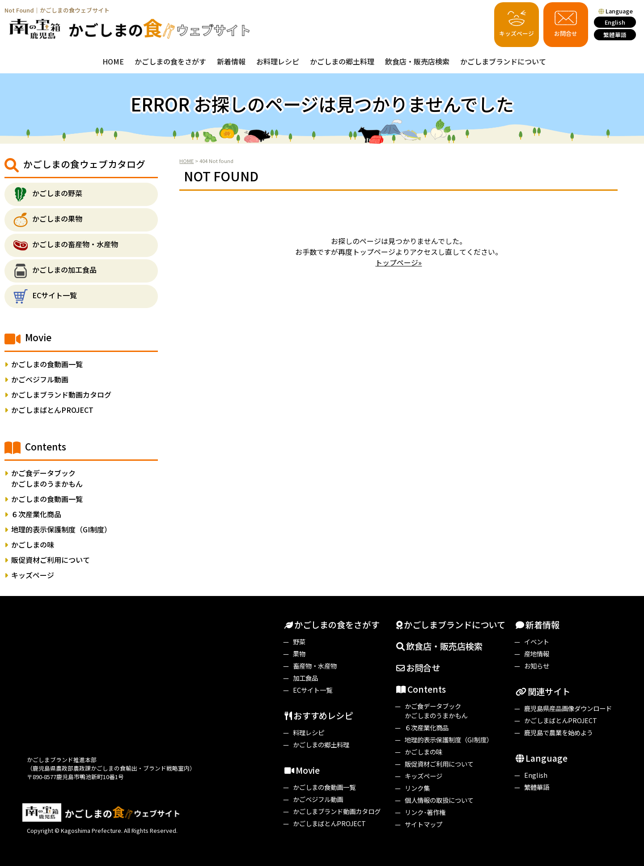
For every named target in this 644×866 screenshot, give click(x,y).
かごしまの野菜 (57, 193)
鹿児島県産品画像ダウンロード (568, 708)
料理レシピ (308, 732)
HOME (113, 61)
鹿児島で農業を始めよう (558, 732)
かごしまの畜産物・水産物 (75, 244)
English (615, 22)
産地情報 (536, 653)
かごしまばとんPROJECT (52, 409)
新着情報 (231, 61)
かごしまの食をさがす (170, 61)
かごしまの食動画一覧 (47, 364)
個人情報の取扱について (439, 800)
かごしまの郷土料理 (342, 61)
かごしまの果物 (57, 219)
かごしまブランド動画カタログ (61, 394)
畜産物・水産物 (315, 665)
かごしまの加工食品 (64, 270)
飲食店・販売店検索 (417, 61)
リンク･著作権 (425, 812)
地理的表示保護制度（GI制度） (61, 529)
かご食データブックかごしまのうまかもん (47, 478)
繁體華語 (615, 34)
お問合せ (565, 22)
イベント (536, 641)
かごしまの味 (32, 544)
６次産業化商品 (36, 514)
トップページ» (398, 262)
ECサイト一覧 (54, 295)
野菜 (299, 641)
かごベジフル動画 (39, 379)
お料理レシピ (277, 61)
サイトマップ (423, 824)
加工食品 (305, 677)
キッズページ (516, 22)
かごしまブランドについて (503, 61)
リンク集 (417, 788)
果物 (299, 653)
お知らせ (536, 665)
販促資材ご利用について (50, 559)
